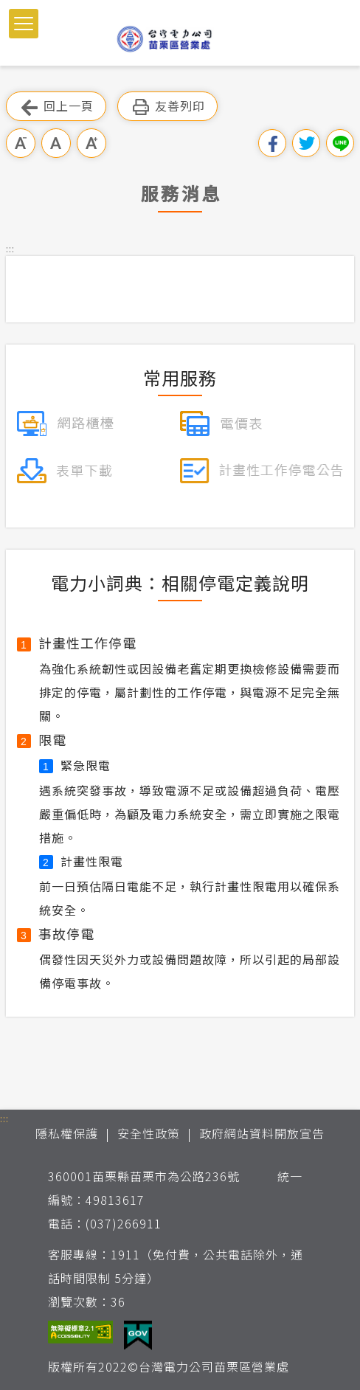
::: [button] (10, 248)
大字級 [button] (91, 143)
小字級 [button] (20, 143)
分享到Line (340, 143)
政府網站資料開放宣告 (262, 1133)
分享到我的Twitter (306, 143)
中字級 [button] (56, 143)
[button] (23, 23)
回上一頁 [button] (56, 107)
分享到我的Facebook (272, 143)
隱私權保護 (66, 1133)
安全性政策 (148, 1133)
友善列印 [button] (167, 107)
